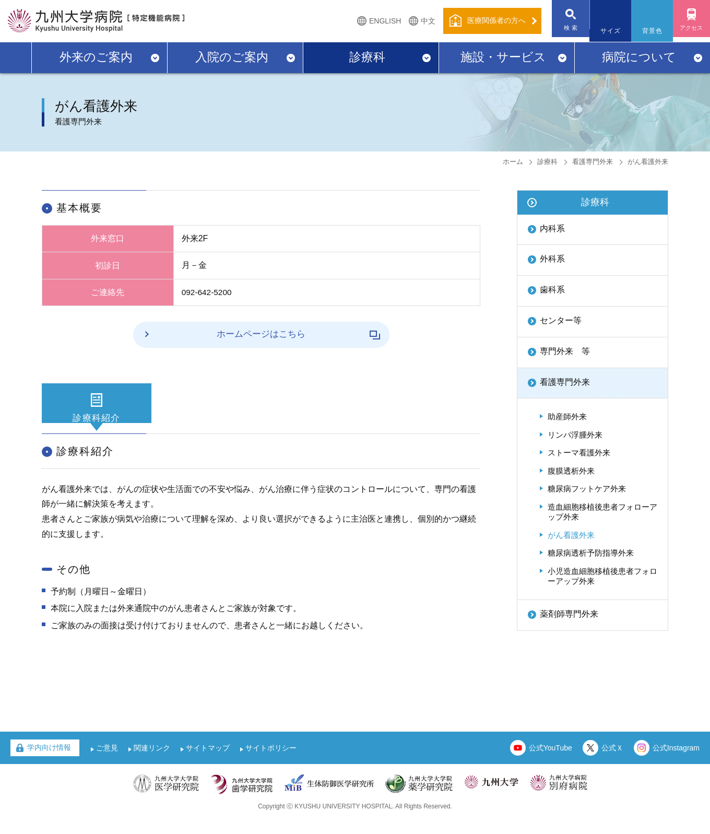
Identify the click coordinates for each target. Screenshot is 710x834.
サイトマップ (208, 761)
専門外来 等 (565, 351)
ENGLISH (376, 21)
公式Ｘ (612, 761)
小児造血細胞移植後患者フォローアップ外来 (602, 576)
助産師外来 (567, 416)
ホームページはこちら (281, 334)
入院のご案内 (231, 57)
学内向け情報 (49, 761)
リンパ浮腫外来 (575, 434)
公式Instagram (676, 761)
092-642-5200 (208, 292)
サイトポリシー (271, 761)
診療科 (367, 57)
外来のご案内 (96, 57)
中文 (419, 21)
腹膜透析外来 (571, 470)
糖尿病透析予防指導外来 (591, 552)
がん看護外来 (571, 535)
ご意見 (107, 761)
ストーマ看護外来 (579, 452)
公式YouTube (550, 761)
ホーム (513, 162)
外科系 (552, 258)
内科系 (552, 228)
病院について (639, 57)
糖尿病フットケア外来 (587, 488)
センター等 (561, 320)
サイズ (606, 30)
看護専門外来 (592, 162)
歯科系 (552, 289)
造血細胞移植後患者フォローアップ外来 (602, 512)
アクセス (689, 30)
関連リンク (152, 761)
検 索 (564, 30)
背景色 (647, 30)
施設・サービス (503, 57)
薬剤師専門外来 (569, 613)
